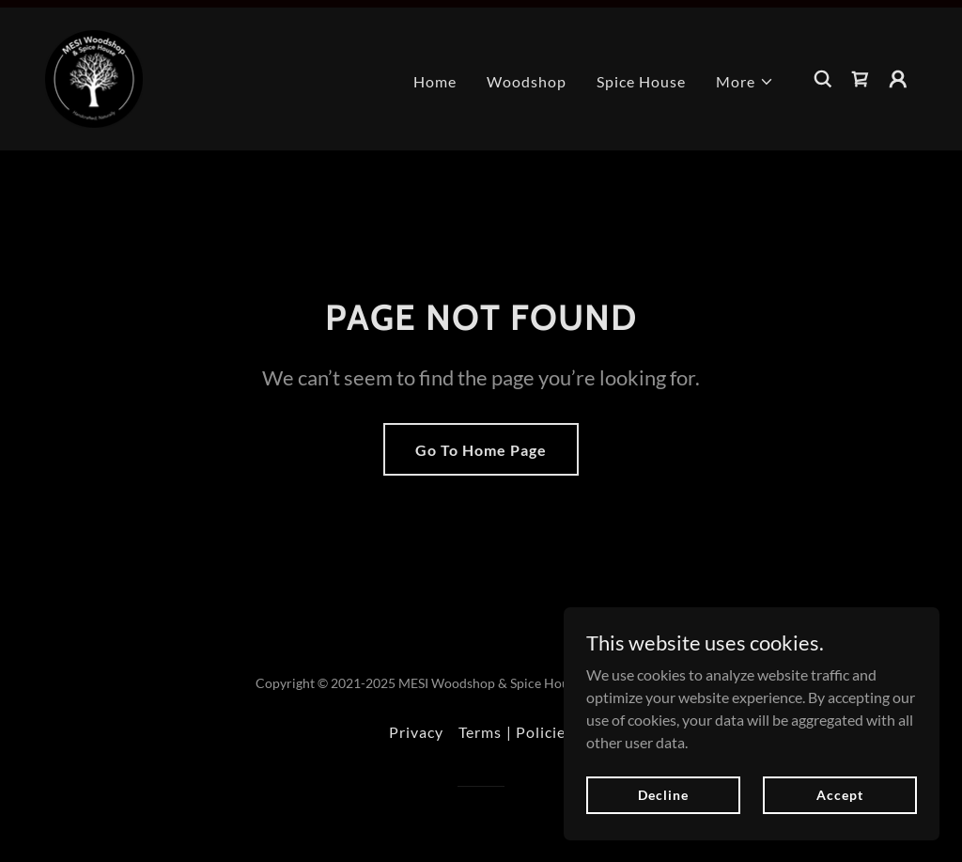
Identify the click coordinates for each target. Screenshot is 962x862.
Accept (839, 795)
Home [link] (435, 81)
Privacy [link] (416, 732)
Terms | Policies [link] (515, 732)
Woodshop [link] (526, 81)
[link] (94, 77)
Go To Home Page (481, 450)
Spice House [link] (641, 81)
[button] (745, 82)
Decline (663, 795)
